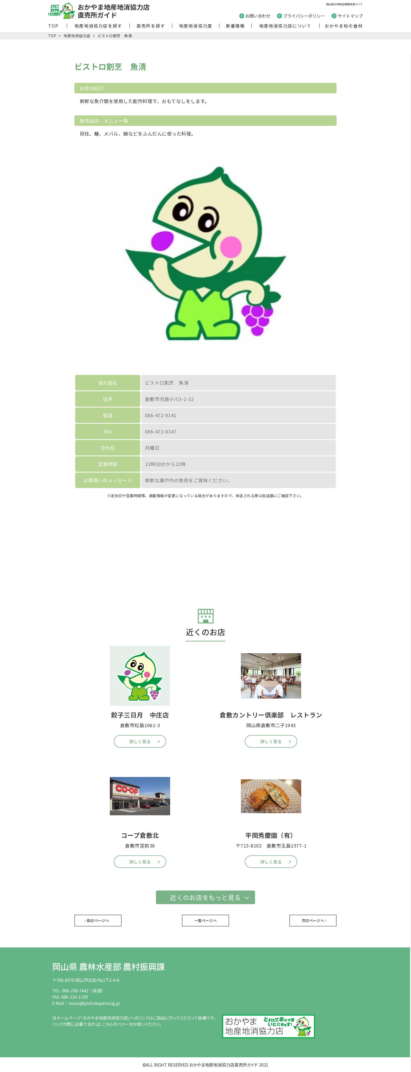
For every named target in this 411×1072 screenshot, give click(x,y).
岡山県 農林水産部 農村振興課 (108, 966)
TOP (53, 26)
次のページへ (313, 920)
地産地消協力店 (77, 35)
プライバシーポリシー (304, 16)
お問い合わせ (258, 16)
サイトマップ (350, 16)
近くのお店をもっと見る (205, 897)
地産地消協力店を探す (98, 26)
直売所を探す (151, 26)
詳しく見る (140, 741)
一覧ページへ (205, 920)
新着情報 (235, 26)
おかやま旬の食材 (344, 26)
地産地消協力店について (285, 26)
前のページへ (98, 920)
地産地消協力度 (195, 26)
